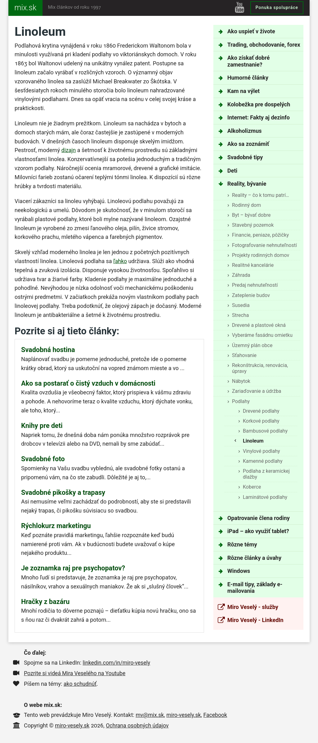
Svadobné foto (43, 459)
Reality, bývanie (246, 183)
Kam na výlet (243, 91)
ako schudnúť (80, 683)
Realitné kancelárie (253, 265)
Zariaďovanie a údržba (256, 391)
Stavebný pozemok (253, 225)
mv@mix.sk (150, 715)
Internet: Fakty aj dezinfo (258, 117)
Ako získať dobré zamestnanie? (248, 61)
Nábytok (241, 381)
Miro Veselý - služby (252, 607)
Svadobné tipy (245, 157)
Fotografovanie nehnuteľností (264, 245)
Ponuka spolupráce (277, 7)
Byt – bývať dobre (251, 215)
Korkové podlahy (261, 421)
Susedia (241, 305)
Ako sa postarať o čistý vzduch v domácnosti (88, 383)
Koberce (252, 487)
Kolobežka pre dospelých (258, 104)
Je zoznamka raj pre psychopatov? (73, 568)
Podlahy (241, 401)
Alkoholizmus (244, 131)
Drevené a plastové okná (259, 325)
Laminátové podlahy (265, 497)
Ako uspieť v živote (251, 31)
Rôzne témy (242, 544)
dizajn (68, 150)
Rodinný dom (246, 205)
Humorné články (247, 77)
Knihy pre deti (42, 426)
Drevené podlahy (261, 411)
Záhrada (241, 275)
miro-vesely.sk (184, 715)
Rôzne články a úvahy (254, 558)
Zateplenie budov (251, 295)
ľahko (120, 261)
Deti (232, 170)
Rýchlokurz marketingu (56, 526)
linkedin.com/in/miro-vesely (117, 662)
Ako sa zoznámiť (248, 144)
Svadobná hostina (48, 350)
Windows (238, 571)
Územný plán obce (252, 345)
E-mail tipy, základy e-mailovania (254, 587)
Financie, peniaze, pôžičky (260, 235)
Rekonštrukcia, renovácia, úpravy (260, 368)
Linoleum (253, 441)
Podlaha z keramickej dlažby (266, 474)
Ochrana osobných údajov (139, 725)
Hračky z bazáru (45, 602)
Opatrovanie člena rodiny (258, 518)
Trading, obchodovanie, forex (263, 44)
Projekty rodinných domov (260, 255)
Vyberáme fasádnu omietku (262, 335)
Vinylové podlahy (261, 451)
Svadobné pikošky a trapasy (63, 492)
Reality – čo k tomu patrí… (260, 195)
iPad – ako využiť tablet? (258, 531)
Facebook (217, 715)
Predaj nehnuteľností (255, 285)
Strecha (240, 315)
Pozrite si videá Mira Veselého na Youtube (76, 673)
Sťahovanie (244, 355)
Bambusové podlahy (265, 431)
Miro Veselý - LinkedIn (255, 620)
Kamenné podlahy (263, 461)
